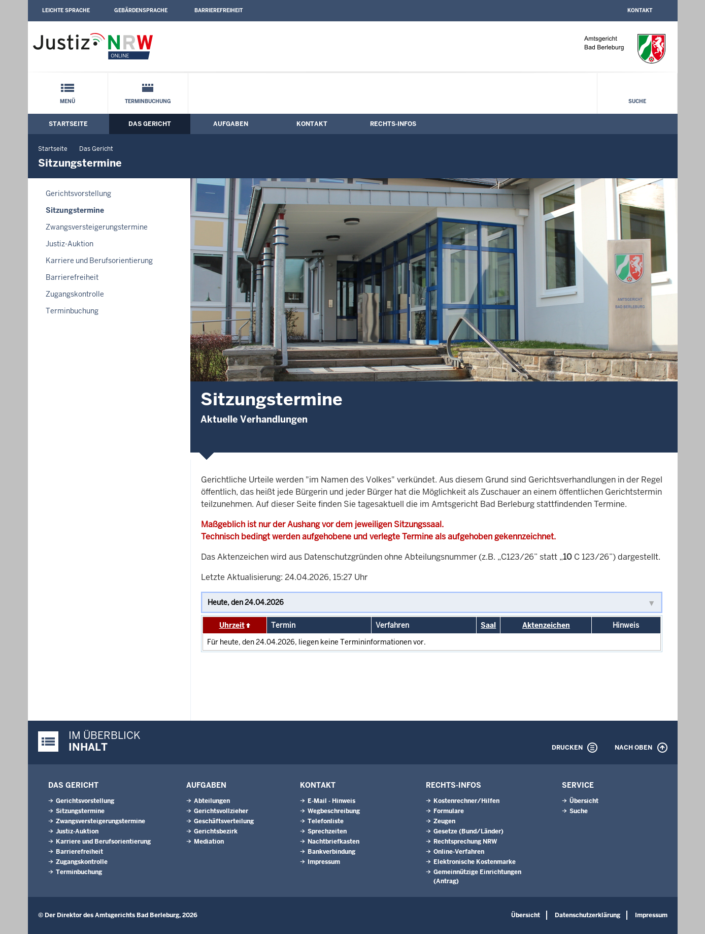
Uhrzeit (232, 625)
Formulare (448, 811)
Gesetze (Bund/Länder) (468, 831)
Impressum (324, 862)
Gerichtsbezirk (216, 831)
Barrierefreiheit (218, 10)
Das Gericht (149, 124)
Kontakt (639, 10)
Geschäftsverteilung (224, 821)
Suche (637, 101)
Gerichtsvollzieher (221, 811)
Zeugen (444, 821)
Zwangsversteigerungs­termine (97, 227)
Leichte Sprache (66, 10)
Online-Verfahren (458, 852)
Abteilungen (212, 801)
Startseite (68, 124)
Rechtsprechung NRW (465, 842)
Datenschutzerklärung (587, 915)
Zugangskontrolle (75, 294)
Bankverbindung (331, 852)
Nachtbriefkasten (333, 842)
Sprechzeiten (327, 831)
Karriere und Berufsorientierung (99, 260)
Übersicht (583, 801)
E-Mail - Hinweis (331, 801)
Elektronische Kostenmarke (474, 862)
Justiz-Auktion (69, 243)
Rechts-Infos (393, 124)
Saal (488, 625)
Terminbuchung (148, 101)
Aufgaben (230, 124)
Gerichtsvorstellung (78, 193)
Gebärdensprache (140, 10)
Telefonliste (326, 821)
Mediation (209, 842)
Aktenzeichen (546, 625)
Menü (67, 101)
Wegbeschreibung (334, 811)
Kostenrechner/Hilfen (466, 801)
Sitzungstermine (75, 210)
